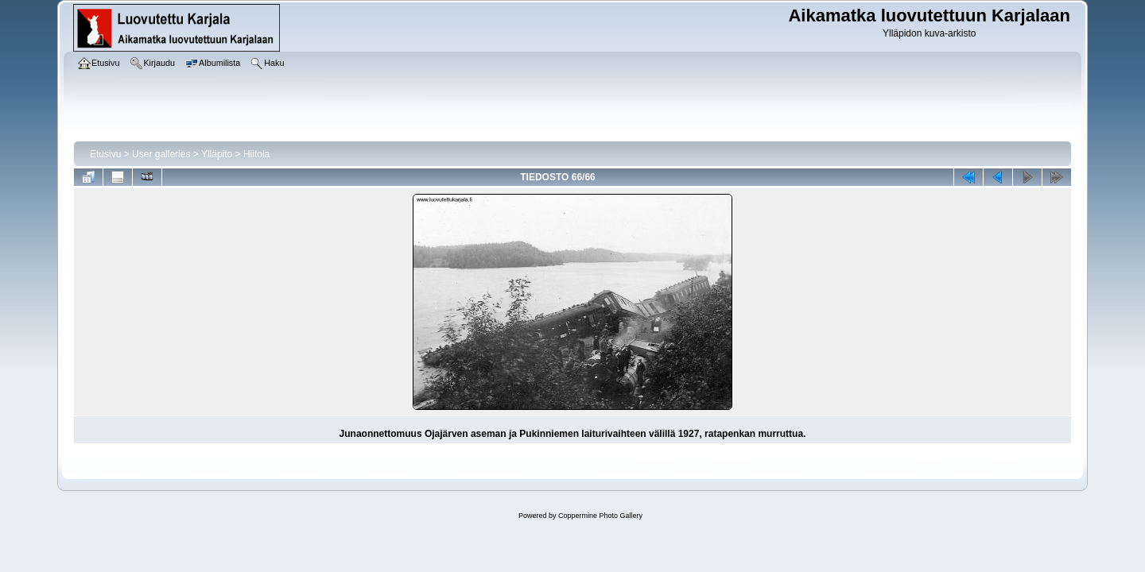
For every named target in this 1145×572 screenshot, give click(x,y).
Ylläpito (216, 154)
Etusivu (105, 154)
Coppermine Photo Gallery (600, 516)
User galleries (161, 154)
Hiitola (256, 154)
